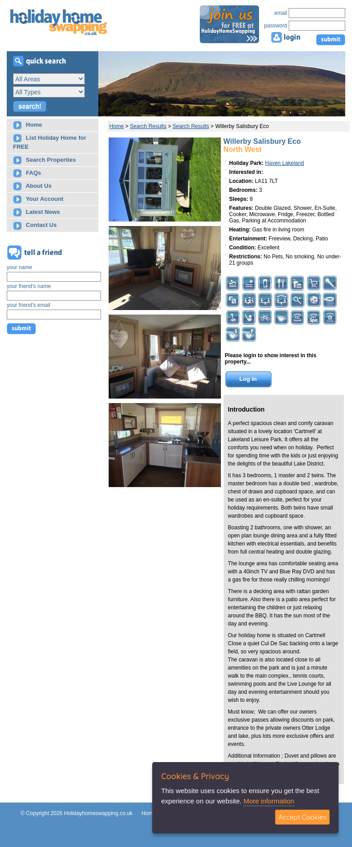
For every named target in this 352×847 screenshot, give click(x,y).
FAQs (27, 173)
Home (27, 125)
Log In (248, 379)
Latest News (36, 212)
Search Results (148, 126)
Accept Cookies (302, 817)
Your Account (38, 199)
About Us (32, 186)
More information (268, 801)
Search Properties (44, 160)
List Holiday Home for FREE (49, 142)
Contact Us (35, 226)
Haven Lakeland (284, 163)
